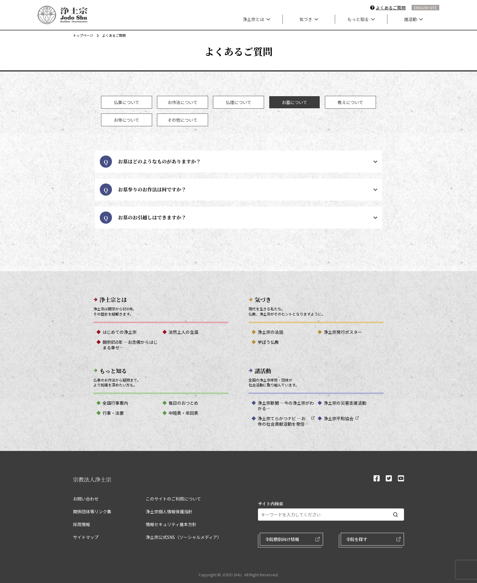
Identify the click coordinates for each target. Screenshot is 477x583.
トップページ (83, 35)
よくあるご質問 (391, 8)
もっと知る (361, 19)
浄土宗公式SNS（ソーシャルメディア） (183, 537)
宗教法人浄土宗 (92, 479)
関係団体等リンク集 (92, 511)
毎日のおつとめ (183, 403)
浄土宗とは (256, 19)
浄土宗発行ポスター (343, 332)
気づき (308, 19)
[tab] (126, 102)
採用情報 (81, 524)
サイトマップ (86, 537)
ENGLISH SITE (425, 7)
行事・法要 (113, 413)
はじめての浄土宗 (120, 332)
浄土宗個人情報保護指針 (169, 511)
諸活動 (413, 19)
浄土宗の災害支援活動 (345, 403)
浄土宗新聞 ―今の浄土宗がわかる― (286, 405)
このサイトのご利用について (173, 499)
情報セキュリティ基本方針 (171, 524)
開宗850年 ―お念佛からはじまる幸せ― (130, 344)
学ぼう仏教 (268, 342)
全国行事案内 (115, 403)
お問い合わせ (86, 499)
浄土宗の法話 (270, 332)
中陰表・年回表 (183, 413)
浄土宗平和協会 (338, 418)
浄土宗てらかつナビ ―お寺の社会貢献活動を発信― (283, 421)
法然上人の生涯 (183, 332)
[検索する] (395, 514)
